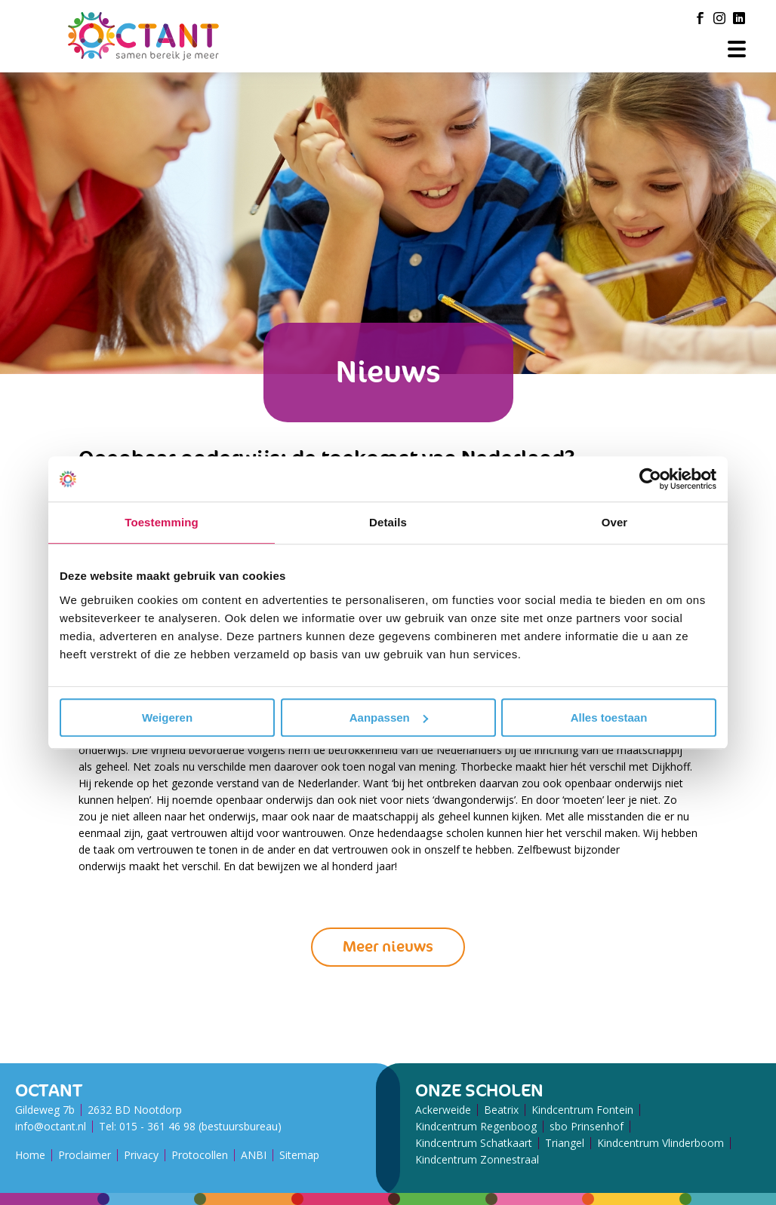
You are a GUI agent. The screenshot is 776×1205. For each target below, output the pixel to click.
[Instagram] (719, 18)
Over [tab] (615, 522)
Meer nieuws (388, 946)
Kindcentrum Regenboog (476, 1126)
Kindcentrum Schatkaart (473, 1143)
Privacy (141, 1155)
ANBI (253, 1155)
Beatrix (501, 1109)
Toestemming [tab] (162, 522)
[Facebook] (700, 18)
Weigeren (167, 717)
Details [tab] (388, 522)
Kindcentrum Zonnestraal (477, 1159)
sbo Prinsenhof (587, 1126)
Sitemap (299, 1155)
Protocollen (199, 1155)
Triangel (564, 1143)
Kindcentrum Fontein (582, 1109)
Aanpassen (389, 717)
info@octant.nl (50, 1126)
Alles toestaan (609, 717)
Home (30, 1155)
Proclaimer (84, 1155)
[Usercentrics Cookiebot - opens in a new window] (650, 479)
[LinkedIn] (739, 18)
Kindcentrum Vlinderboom (660, 1143)
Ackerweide (443, 1109)
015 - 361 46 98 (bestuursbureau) (200, 1126)
